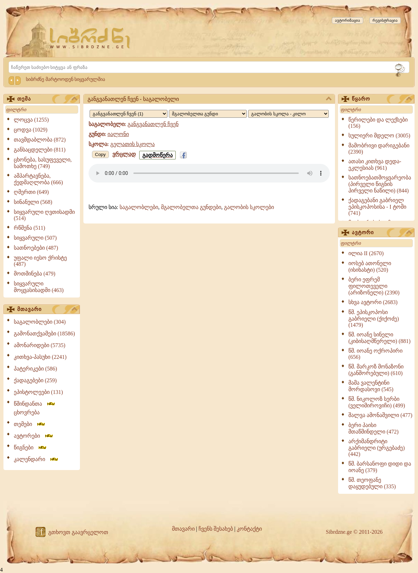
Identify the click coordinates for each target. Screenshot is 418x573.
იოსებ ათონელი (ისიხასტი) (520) (369, 266)
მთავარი (47, 309)
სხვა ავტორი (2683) (373, 302)
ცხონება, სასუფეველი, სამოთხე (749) (43, 163)
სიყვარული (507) (35, 238)
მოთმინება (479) (34, 274)
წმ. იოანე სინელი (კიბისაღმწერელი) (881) (379, 338)
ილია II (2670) (366, 253)
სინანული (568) (33, 202)
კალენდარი (36, 459)
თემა (47, 99)
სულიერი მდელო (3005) (379, 135)
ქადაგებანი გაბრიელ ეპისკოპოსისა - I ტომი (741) (377, 206)
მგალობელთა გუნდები (191, 207)
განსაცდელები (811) (39, 150)
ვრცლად (124, 154)
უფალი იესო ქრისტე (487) (40, 261)
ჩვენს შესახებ (215, 529)
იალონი (118, 134)
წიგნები (30, 447)
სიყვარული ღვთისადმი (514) (44, 215)
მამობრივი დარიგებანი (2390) (378, 149)
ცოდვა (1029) (31, 130)
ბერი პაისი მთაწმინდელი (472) (373, 428)
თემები (30, 424)
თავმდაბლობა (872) (40, 140)
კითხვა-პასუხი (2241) (40, 357)
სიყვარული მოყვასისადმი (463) (39, 287)
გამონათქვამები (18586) (44, 333)
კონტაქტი (249, 529)
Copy (100, 154)
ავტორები (34, 436)
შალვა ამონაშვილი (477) (380, 415)
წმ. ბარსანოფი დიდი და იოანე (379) (379, 467)
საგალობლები (139, 207)
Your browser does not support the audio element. (209, 173)
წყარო (382, 99)
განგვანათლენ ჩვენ (153, 124)
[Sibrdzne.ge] (90, 38)
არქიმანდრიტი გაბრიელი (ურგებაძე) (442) (376, 447)
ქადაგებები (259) (35, 380)
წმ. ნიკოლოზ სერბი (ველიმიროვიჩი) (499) (376, 402)
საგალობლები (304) (40, 322)
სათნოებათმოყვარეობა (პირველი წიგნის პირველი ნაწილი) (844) (379, 184)
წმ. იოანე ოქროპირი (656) (375, 354)
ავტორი (382, 233)
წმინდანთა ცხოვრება (35, 408)
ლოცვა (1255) (31, 120)
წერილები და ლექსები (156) (378, 123)
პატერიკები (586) (35, 369)
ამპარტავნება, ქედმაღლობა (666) (38, 179)
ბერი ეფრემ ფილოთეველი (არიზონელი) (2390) (373, 286)
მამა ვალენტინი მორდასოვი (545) (371, 386)
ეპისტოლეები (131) (38, 392)
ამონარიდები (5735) (39, 345)
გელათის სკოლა (132, 144)
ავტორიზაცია (347, 20)
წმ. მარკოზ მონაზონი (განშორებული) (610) (376, 370)
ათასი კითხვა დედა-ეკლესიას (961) (374, 164)
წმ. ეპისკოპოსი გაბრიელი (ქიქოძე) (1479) (373, 318)
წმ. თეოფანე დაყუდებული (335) (372, 483)
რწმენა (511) (29, 228)
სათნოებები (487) (36, 248)
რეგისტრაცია (385, 20)
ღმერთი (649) (31, 192)
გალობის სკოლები (249, 207)
